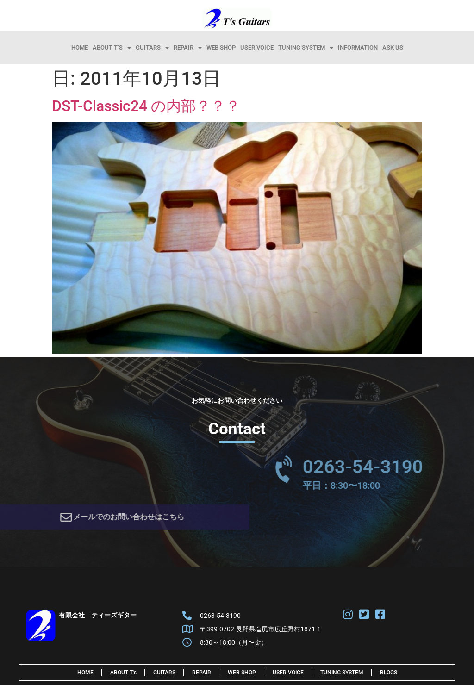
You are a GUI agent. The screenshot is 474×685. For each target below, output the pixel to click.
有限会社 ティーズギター (98, 618)
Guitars (152, 48)
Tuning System (305, 48)
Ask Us (392, 47)
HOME (79, 47)
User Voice (257, 47)
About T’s (112, 48)
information (358, 47)
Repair (188, 48)
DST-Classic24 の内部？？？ (146, 106)
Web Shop (221, 47)
